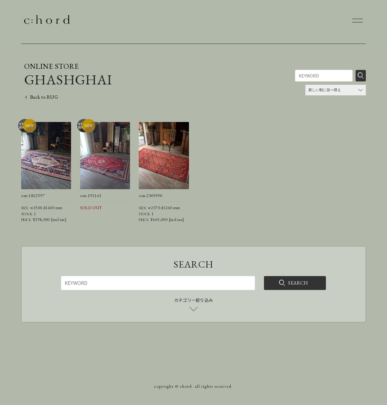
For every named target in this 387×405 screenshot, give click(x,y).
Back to (44, 97)
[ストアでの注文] (335, 90)
